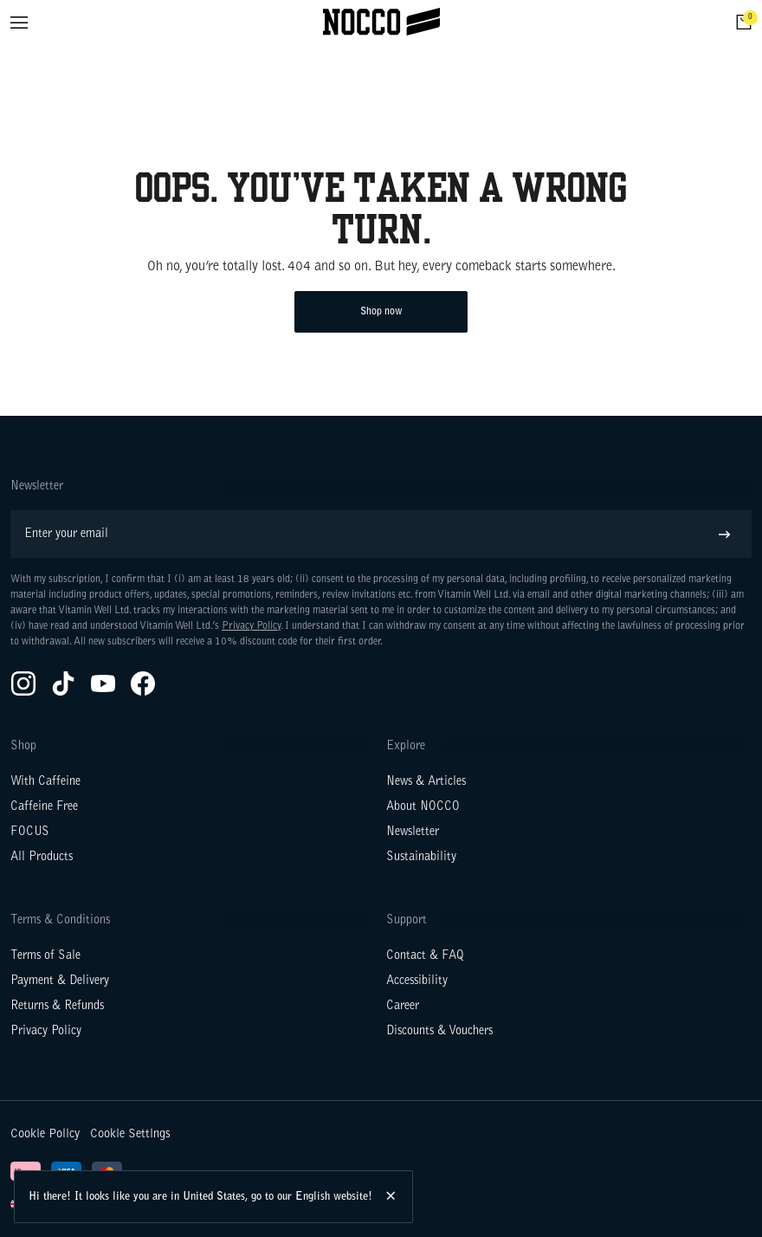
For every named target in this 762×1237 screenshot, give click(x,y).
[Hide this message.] (391, 1196)
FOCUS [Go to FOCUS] (29, 832)
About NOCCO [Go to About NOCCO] (423, 807)
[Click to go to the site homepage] (381, 22)
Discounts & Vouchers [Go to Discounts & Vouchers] (439, 1032)
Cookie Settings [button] (130, 1134)
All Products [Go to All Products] (41, 858)
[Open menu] (19, 22)
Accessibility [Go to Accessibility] (417, 981)
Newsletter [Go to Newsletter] (412, 832)
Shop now (381, 312)
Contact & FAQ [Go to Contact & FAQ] (425, 956)
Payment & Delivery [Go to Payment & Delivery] (59, 981)
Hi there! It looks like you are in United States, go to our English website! (200, 1196)
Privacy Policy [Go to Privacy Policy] (45, 1032)
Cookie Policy (45, 1134)
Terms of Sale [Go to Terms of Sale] (45, 956)
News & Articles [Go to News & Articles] (426, 782)
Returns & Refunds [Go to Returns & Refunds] (57, 1007)
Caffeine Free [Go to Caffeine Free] (44, 807)
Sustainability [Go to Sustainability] (421, 858)
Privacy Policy (251, 626)
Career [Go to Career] (402, 1007)
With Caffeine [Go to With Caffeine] (45, 782)
